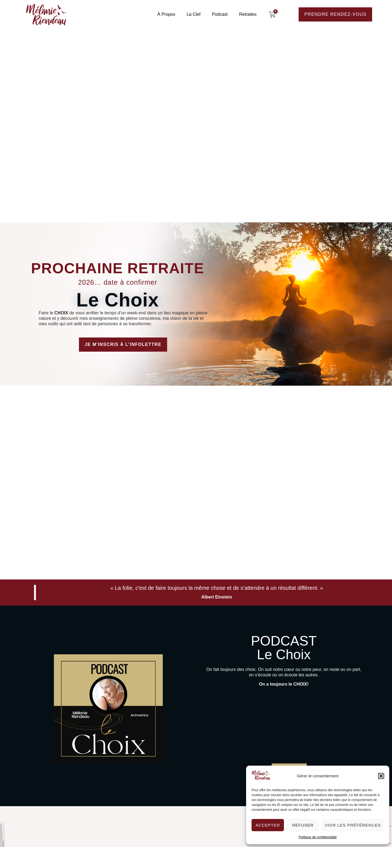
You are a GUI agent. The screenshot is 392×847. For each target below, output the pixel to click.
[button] (381, 776)
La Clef (194, 14)
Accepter (268, 825)
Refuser (303, 825)
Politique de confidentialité (317, 837)
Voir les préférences (353, 825)
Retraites (247, 14)
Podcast (220, 14)
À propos (166, 14)
